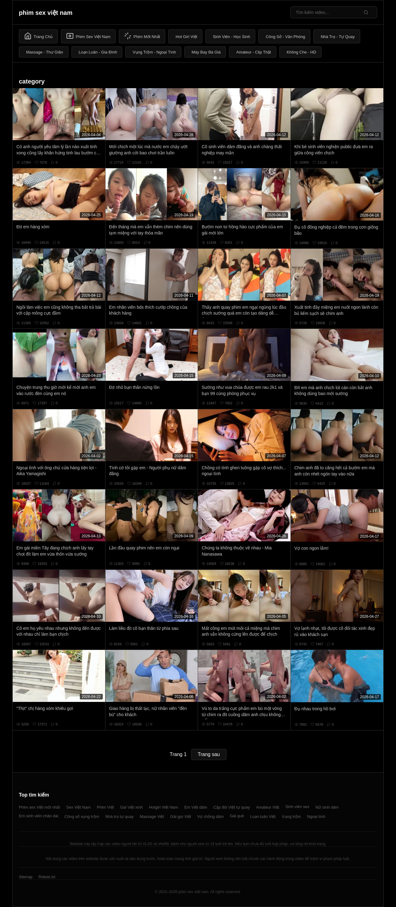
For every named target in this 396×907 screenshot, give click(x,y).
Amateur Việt (267, 807)
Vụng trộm (291, 816)
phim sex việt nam (45, 12)
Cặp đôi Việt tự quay (231, 807)
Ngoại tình (316, 816)
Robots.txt (46, 877)
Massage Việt (152, 816)
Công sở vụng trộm (81, 816)
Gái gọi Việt (180, 816)
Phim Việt (105, 807)
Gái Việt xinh (131, 807)
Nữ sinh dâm (327, 807)
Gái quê (237, 816)
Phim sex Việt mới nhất (39, 807)
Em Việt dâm (195, 807)
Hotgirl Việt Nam (163, 807)
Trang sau (209, 754)
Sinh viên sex (297, 806)
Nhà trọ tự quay (119, 816)
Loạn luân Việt (263, 816)
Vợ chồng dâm (210, 816)
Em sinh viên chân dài (38, 816)
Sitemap (25, 877)
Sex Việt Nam (78, 807)
